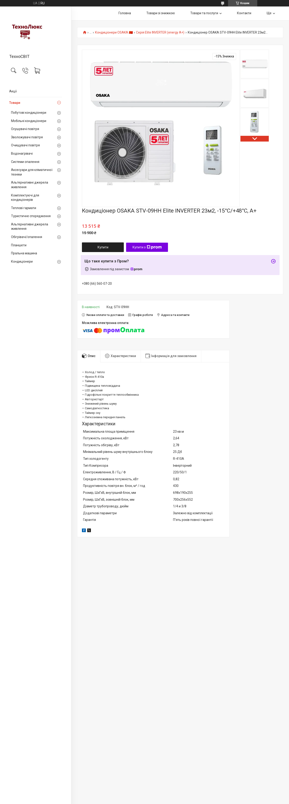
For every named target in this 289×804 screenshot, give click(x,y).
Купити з (147, 247)
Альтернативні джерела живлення (29, 185)
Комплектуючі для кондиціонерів (25, 197)
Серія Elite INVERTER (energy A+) (160, 32)
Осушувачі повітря (25, 129)
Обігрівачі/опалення (26, 237)
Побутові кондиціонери (28, 112)
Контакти (244, 13)
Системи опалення (25, 162)
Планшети (18, 245)
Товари (14, 103)
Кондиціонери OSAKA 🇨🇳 (114, 32)
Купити (103, 247)
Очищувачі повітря (25, 145)
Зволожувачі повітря (27, 137)
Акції (13, 91)
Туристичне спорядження (31, 216)
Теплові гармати (23, 208)
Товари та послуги (204, 13)
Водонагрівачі (22, 153)
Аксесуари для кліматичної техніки (31, 172)
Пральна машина (24, 253)
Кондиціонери (22, 261)
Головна (124, 13)
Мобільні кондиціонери (28, 121)
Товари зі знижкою (160, 13)
